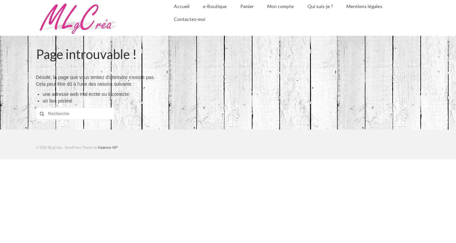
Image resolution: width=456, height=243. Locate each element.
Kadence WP (108, 148)
